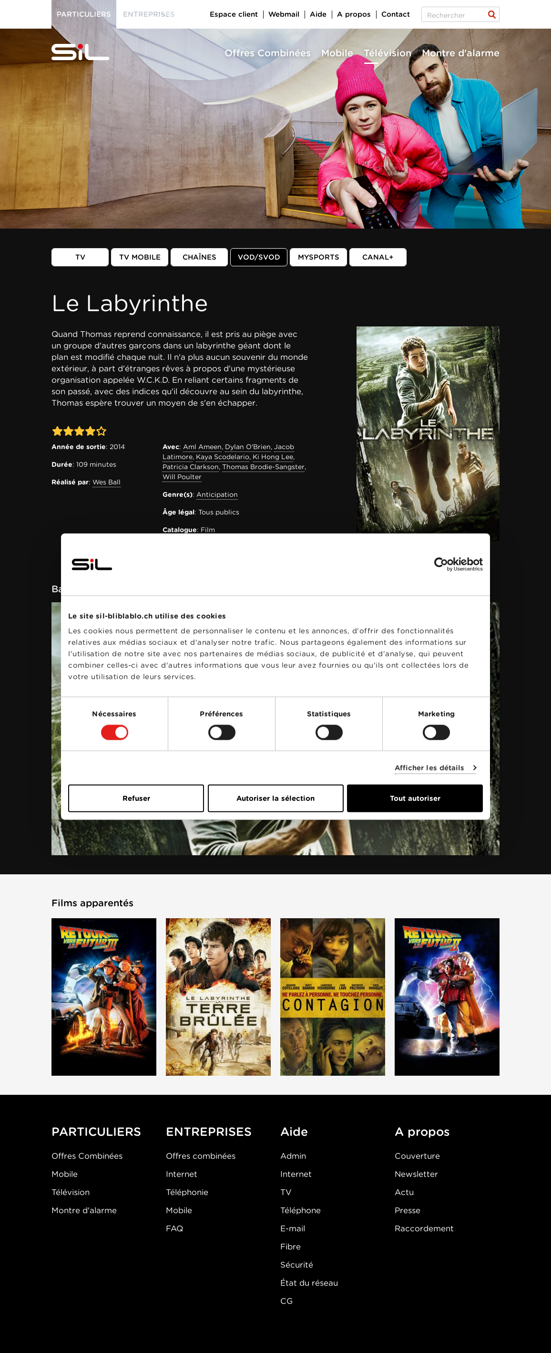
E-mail (292, 1228)
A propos (354, 14)
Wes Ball (106, 482)
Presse (407, 1210)
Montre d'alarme (461, 53)
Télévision (387, 53)
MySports (318, 257)
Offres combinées (200, 1156)
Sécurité (296, 1264)
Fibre (290, 1246)
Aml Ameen (202, 447)
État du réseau (309, 1283)
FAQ (174, 1228)
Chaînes (199, 257)
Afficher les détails (430, 767)
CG (286, 1301)
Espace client (234, 14)
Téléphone (300, 1210)
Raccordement (424, 1228)
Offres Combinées (267, 53)
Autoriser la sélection (275, 798)
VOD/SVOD (259, 257)
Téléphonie (187, 1192)
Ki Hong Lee (273, 457)
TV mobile (140, 257)
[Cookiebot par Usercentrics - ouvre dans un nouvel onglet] (441, 564)
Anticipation (217, 494)
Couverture (417, 1156)
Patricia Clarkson (191, 467)
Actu (404, 1192)
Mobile (337, 53)
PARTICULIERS (96, 1131)
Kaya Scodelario (222, 457)
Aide (318, 14)
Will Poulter (182, 477)
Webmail (283, 14)
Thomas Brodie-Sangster (263, 467)
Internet (181, 1174)
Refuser (136, 798)
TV (80, 257)
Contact (395, 14)
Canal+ (378, 257)
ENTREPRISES (209, 1131)
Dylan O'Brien (248, 447)
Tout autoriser (415, 798)
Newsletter (416, 1174)
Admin (293, 1156)
